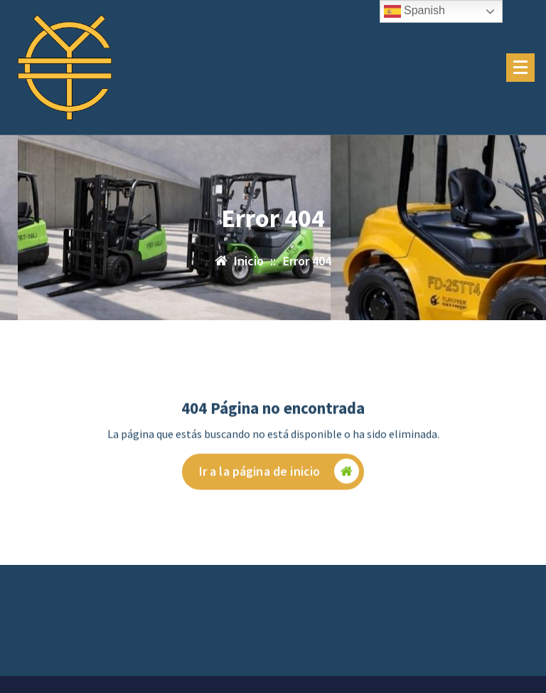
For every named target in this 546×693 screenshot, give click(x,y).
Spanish (414, 11)
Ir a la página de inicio (279, 473)
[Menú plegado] (520, 67)
